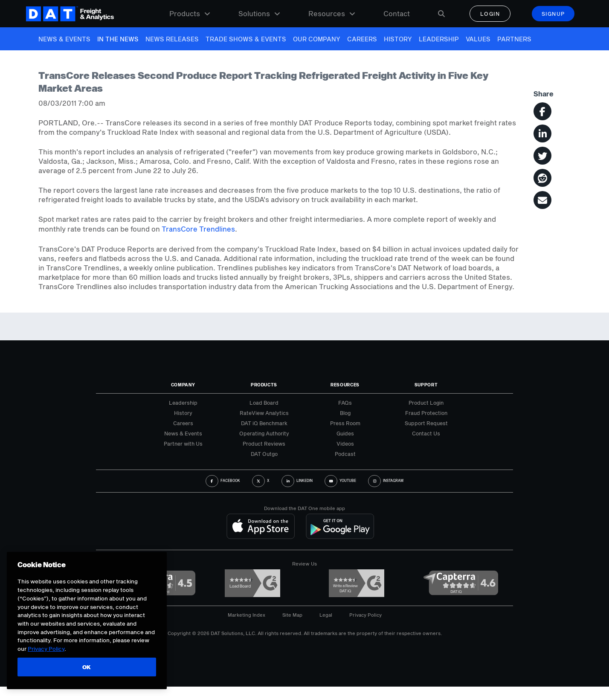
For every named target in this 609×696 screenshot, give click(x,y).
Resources (331, 13)
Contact (396, 13)
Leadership (439, 39)
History (398, 39)
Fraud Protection (426, 413)
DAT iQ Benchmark (264, 423)
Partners (514, 39)
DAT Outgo (264, 454)
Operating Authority (264, 433)
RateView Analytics (264, 413)
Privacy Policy (365, 615)
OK (86, 667)
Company (183, 384)
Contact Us (426, 433)
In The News (118, 39)
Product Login (426, 403)
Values (478, 39)
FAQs (345, 403)
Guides (345, 433)
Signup (553, 14)
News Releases (172, 39)
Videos (345, 444)
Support (426, 384)
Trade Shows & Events (246, 39)
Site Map (292, 615)
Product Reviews (264, 444)
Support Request (426, 423)
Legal (325, 615)
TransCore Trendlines (198, 229)
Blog (345, 413)
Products (189, 13)
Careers (362, 39)
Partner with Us (183, 444)
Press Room (345, 423)
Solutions (259, 13)
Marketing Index (246, 615)
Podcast (345, 454)
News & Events (64, 39)
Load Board (263, 403)
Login (490, 14)
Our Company (316, 39)
